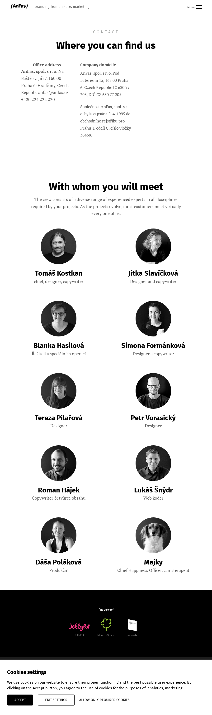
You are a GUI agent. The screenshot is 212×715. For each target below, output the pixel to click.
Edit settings (56, 700)
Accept (20, 700)
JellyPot (79, 630)
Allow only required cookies (104, 700)
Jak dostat (132, 628)
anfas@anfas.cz (53, 92)
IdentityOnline (106, 627)
